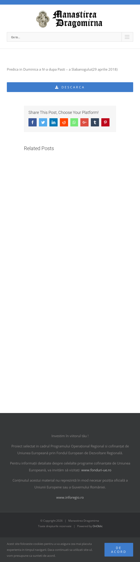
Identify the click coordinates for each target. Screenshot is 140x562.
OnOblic (98, 526)
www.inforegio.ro (70, 497)
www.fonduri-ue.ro (96, 470)
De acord (119, 550)
